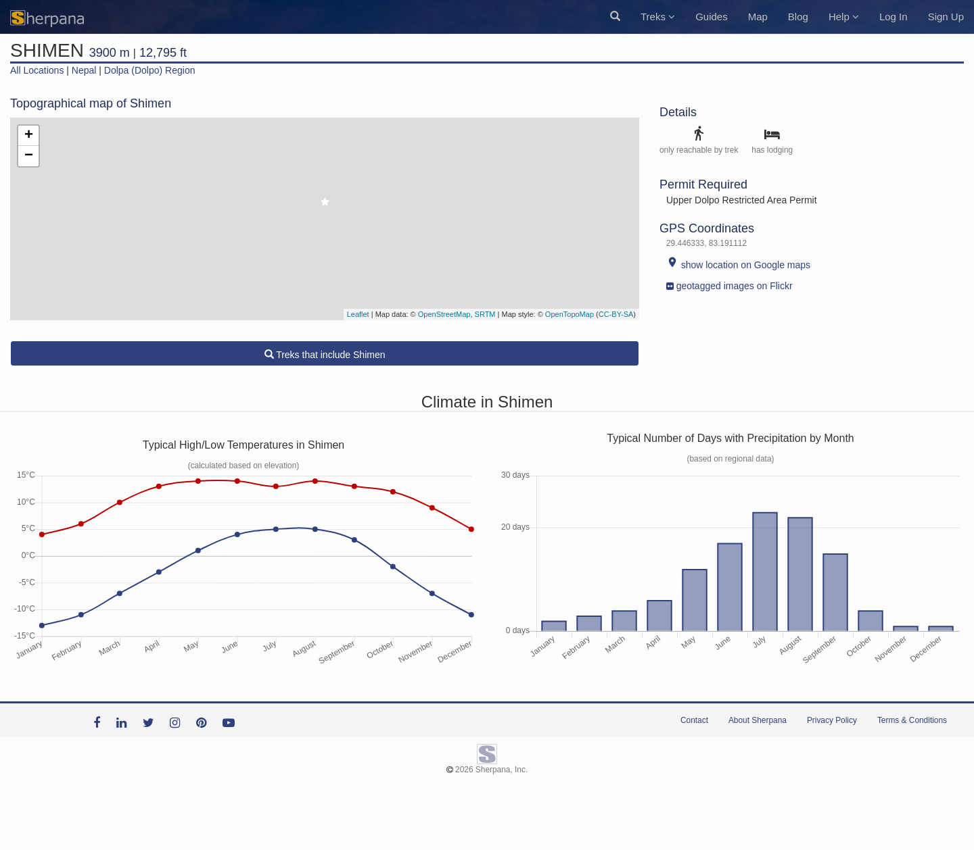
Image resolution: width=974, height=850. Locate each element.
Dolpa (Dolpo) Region (149, 70)
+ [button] (28, 136)
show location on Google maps (738, 264)
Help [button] (844, 16)
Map (758, 16)
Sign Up (946, 16)
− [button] (28, 156)
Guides (711, 16)
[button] (615, 17)
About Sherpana (757, 720)
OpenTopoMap (569, 314)
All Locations (37, 70)
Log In (893, 16)
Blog (798, 16)
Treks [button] (658, 16)
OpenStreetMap (444, 314)
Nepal (84, 70)
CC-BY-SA (616, 314)
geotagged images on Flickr (729, 282)
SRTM (485, 314)
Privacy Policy (832, 720)
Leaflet (358, 314)
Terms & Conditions (912, 720)
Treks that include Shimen (325, 354)
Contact (694, 720)
